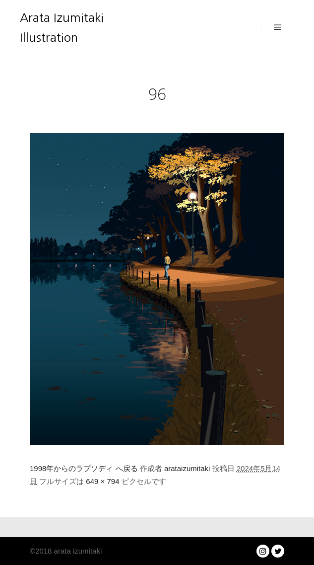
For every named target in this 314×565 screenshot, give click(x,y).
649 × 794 (102, 481)
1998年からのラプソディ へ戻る (84, 468)
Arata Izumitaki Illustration (62, 27)
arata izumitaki (77, 551)
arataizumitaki (187, 468)
